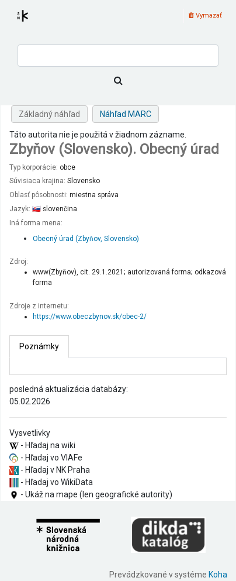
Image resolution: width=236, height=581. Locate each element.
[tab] (39, 346)
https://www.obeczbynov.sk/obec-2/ (90, 316)
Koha (218, 574)
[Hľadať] (118, 81)
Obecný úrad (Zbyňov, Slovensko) (86, 239)
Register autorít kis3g (33, 23)
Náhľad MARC (125, 114)
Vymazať (205, 15)
